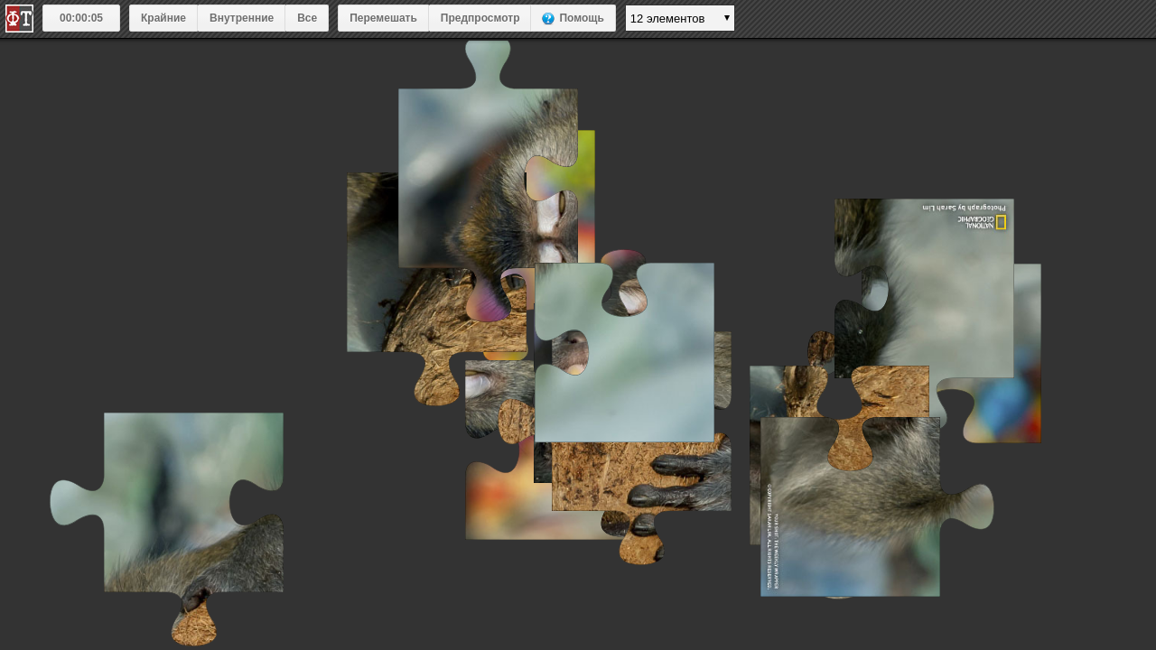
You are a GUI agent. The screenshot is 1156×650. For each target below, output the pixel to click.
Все (307, 18)
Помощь (581, 18)
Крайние (163, 18)
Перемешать (383, 18)
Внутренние (242, 18)
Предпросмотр (480, 18)
